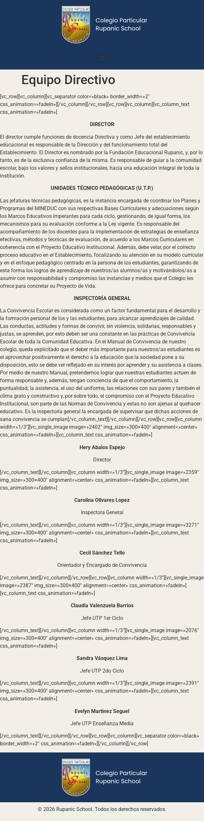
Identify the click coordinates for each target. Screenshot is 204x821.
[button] (102, 57)
